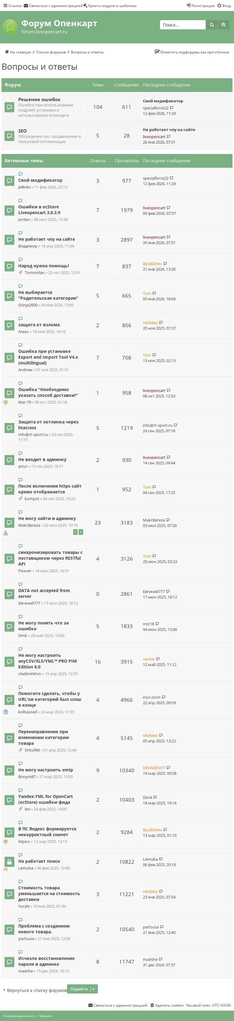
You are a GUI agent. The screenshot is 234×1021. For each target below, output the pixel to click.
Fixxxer (24, 570)
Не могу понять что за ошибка (43, 625)
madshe (25, 971)
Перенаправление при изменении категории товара (43, 737)
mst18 (148, 624)
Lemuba (25, 868)
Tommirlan (34, 272)
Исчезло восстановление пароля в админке (46, 961)
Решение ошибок (39, 99)
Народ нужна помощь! (43, 266)
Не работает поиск (39, 861)
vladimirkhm (29, 673)
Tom (147, 293)
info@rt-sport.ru (33, 434)
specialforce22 (155, 108)
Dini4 (147, 797)
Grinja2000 (27, 305)
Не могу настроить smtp (45, 770)
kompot (32, 498)
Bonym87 (27, 776)
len (27, 809)
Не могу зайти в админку (47, 518)
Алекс (23, 331)
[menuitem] (53, 5)
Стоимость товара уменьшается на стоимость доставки (49, 893)
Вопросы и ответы (40, 66)
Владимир (27, 246)
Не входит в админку (42, 459)
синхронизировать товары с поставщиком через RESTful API (50, 558)
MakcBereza (29, 525)
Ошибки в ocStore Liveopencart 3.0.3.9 (39, 209)
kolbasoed (27, 712)
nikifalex (150, 322)
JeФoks (24, 187)
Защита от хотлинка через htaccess (48, 424)
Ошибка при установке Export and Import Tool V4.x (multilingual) (48, 357)
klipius (24, 841)
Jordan (24, 219)
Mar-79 (24, 402)
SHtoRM (32, 750)
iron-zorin (152, 697)
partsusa (26, 938)
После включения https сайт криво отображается (50, 489)
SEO (22, 131)
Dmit (22, 635)
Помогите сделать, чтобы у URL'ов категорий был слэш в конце (49, 699)
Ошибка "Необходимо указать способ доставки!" (48, 392)
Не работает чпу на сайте (169, 129)
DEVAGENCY (154, 767)
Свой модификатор (163, 101)
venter (149, 659)
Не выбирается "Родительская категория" (48, 295)
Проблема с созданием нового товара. (44, 929)
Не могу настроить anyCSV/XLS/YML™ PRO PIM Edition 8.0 (47, 661)
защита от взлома (39, 325)
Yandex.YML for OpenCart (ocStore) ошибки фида (45, 799)
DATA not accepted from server (44, 593)
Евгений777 (29, 603)
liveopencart (154, 136)
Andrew (25, 369)
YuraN (24, 906)
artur (22, 466)
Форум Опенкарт (59, 23)
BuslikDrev (152, 263)
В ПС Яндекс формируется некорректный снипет (47, 831)
